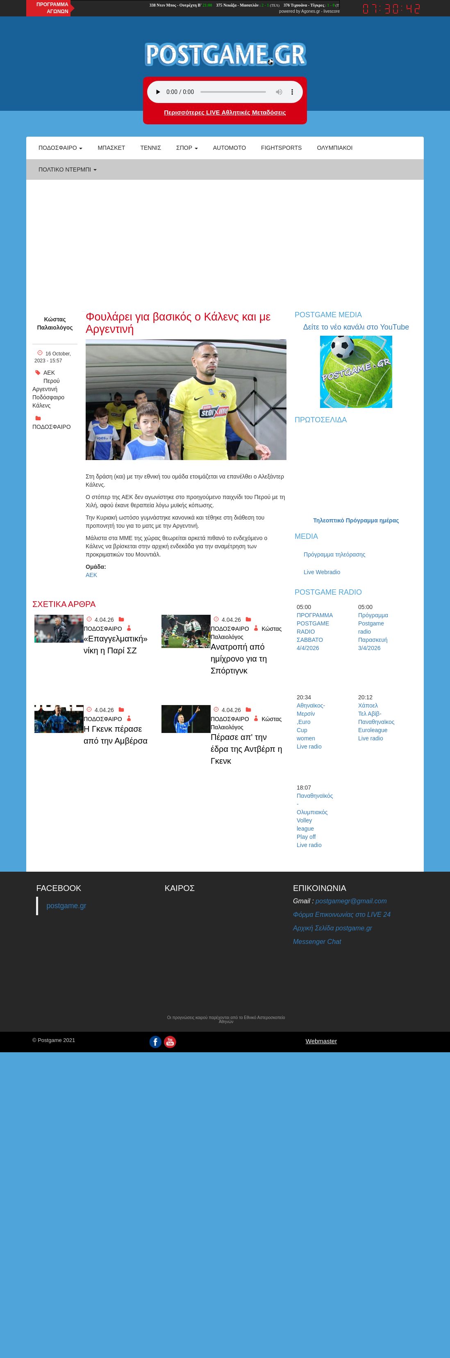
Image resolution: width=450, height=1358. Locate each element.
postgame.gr (66, 906)
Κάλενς (41, 405)
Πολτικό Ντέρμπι (68, 169)
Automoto (229, 147)
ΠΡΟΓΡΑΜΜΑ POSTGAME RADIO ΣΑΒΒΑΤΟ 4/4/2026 (311, 631)
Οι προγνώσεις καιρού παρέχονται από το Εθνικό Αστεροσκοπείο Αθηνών (226, 1020)
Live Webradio (322, 572)
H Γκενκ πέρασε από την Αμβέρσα (116, 734)
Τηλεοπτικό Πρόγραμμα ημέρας (356, 520)
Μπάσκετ (111, 147)
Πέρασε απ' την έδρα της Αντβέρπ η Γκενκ (246, 749)
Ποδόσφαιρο (60, 147)
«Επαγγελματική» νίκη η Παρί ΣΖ (116, 644)
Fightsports (281, 147)
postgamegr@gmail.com (351, 901)
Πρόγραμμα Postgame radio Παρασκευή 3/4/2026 (372, 631)
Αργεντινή (44, 389)
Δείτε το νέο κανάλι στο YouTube (356, 327)
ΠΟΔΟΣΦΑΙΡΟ (51, 427)
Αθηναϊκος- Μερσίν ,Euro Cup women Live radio (311, 726)
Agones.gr (310, 11)
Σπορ (187, 147)
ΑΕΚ (49, 372)
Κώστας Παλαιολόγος (55, 323)
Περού (51, 381)
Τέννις (150, 147)
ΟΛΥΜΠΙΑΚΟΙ (334, 147)
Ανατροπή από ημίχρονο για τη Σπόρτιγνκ (239, 658)
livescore (332, 11)
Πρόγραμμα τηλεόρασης (335, 554)
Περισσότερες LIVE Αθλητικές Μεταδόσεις (225, 112)
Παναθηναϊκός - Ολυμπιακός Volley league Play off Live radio (311, 820)
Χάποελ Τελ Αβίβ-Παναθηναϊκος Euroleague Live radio (372, 722)
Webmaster (321, 1040)
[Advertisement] (225, 241)
